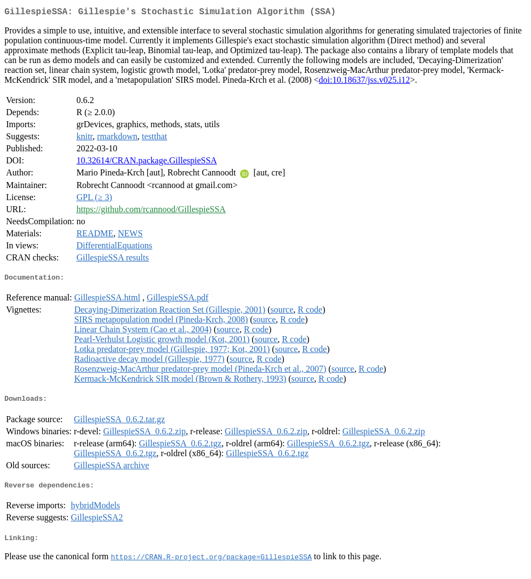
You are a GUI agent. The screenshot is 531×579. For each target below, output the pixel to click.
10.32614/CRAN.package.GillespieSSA (146, 162)
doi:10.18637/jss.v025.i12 (364, 82)
